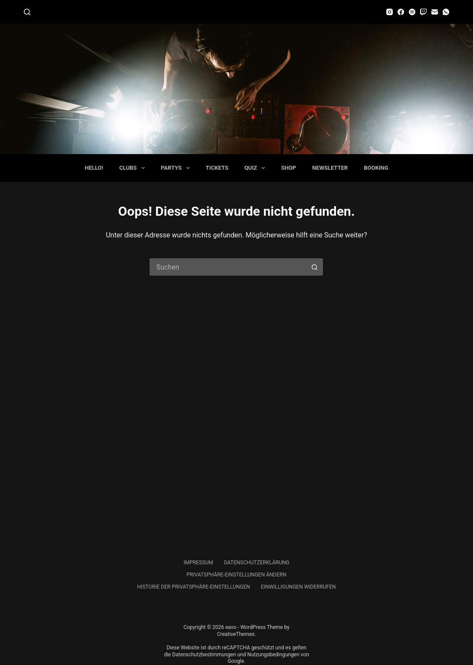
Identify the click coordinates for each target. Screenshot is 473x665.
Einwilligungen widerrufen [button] (298, 587)
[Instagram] (389, 12)
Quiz (257, 168)
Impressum (198, 563)
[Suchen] (27, 12)
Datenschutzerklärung (256, 563)
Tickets (217, 168)
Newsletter (330, 168)
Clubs (133, 168)
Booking (376, 168)
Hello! (94, 168)
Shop (288, 168)
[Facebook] (401, 12)
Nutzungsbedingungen (273, 655)
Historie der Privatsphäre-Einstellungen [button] (193, 587)
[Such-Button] (314, 267)
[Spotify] (412, 12)
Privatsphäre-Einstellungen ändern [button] (236, 575)
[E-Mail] (434, 12)
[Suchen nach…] (228, 267)
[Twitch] (423, 12)
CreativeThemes (235, 634)
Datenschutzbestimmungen (204, 655)
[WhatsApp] (446, 12)
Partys (177, 168)
